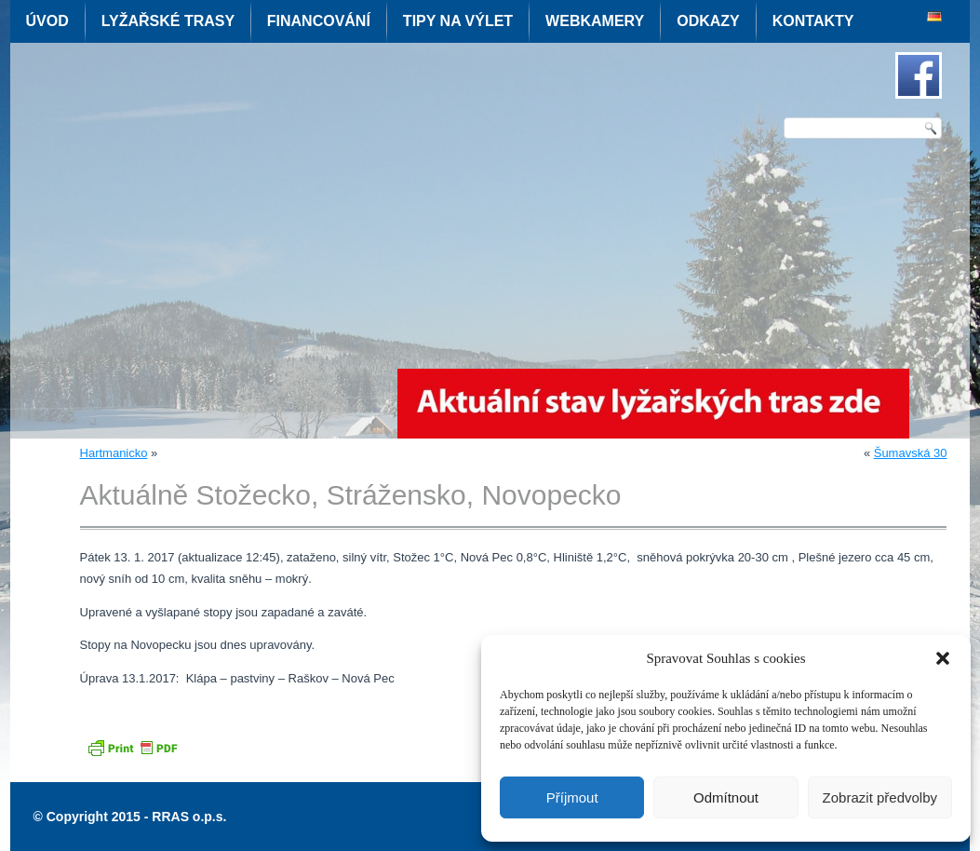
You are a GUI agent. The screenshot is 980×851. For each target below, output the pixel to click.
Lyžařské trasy (168, 21)
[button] (942, 658)
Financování (318, 21)
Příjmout (572, 797)
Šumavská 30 (910, 453)
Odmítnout (725, 797)
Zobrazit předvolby (880, 797)
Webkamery (594, 21)
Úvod (47, 21)
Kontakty (813, 21)
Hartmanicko (114, 453)
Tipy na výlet (458, 21)
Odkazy (708, 21)
